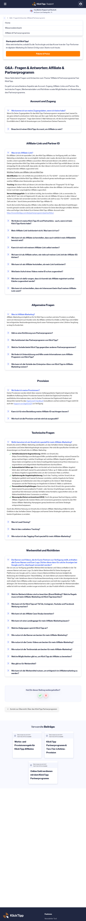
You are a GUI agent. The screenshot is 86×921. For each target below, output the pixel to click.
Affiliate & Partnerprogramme (17, 33)
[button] (40, 695)
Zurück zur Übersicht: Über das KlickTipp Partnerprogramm (32, 709)
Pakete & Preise (43, 54)
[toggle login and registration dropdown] (80, 4)
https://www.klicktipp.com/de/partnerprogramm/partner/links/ (30, 213)
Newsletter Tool (51, 918)
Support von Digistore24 (23, 404)
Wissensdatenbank (13, 28)
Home (7, 23)
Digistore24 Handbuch (35, 401)
